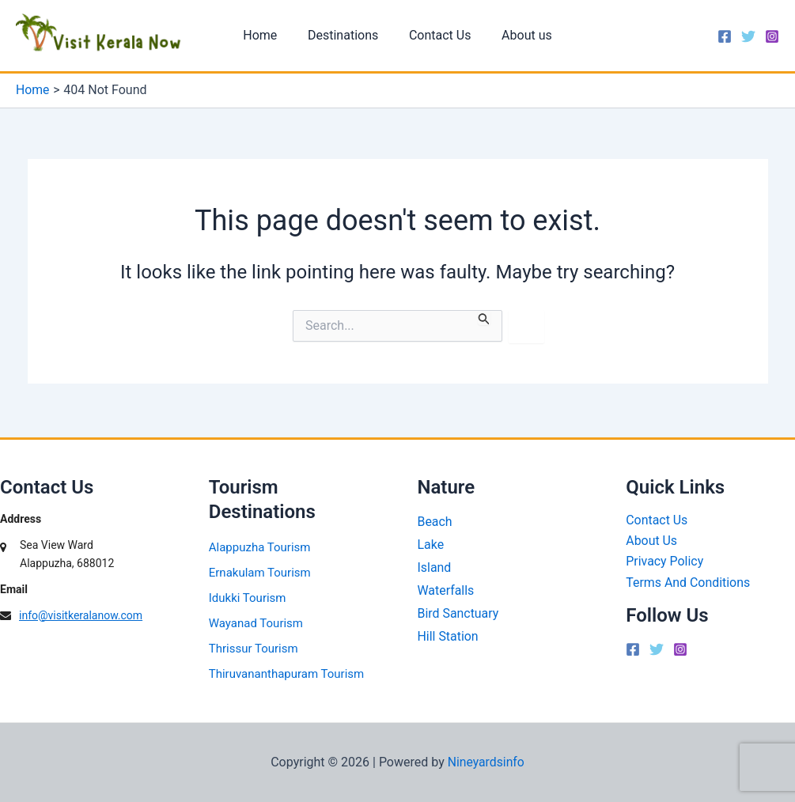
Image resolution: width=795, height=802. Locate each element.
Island (435, 567)
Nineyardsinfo (486, 762)
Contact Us (438, 36)
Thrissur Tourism (253, 648)
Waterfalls (446, 590)
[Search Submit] (484, 319)
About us (519, 36)
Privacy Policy (665, 561)
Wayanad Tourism (256, 623)
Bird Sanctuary (458, 613)
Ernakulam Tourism (260, 573)
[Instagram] (772, 38)
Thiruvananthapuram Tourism (286, 674)
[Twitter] (748, 38)
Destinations (345, 36)
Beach (435, 521)
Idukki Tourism (247, 598)
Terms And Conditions (688, 582)
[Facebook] (724, 38)
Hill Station (448, 636)
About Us (651, 540)
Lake (431, 544)
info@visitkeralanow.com (80, 615)
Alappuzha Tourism (260, 547)
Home (268, 36)
